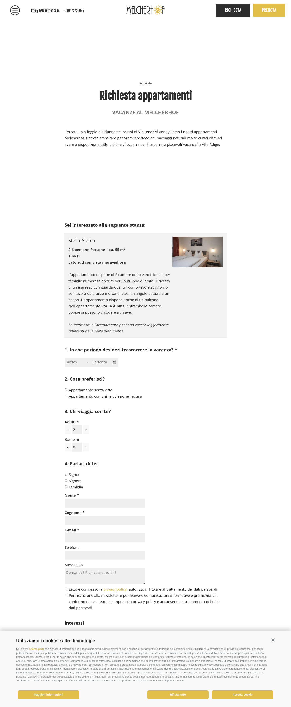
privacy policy (115, 589)
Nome (70, 495)
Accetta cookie (243, 694)
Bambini (72, 439)
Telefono (72, 547)
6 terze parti (36, 648)
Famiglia (76, 487)
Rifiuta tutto (178, 694)
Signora (75, 480)
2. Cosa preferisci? (85, 379)
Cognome (73, 512)
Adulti (70, 422)
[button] (273, 640)
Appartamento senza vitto (90, 390)
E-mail (70, 530)
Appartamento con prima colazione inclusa (105, 396)
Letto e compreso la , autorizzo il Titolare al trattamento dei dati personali (143, 589)
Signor (74, 474)
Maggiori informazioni (48, 694)
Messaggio (74, 564)
